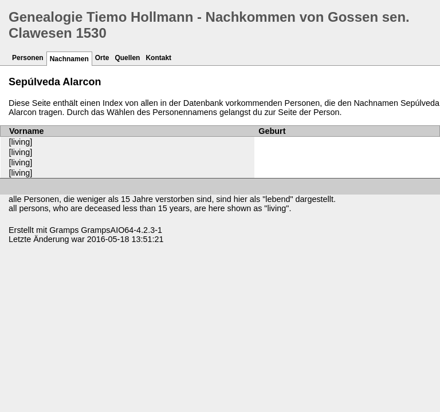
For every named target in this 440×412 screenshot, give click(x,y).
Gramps (63, 230)
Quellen (127, 58)
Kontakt (158, 58)
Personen (28, 58)
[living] (21, 141)
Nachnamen (69, 59)
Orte (102, 58)
